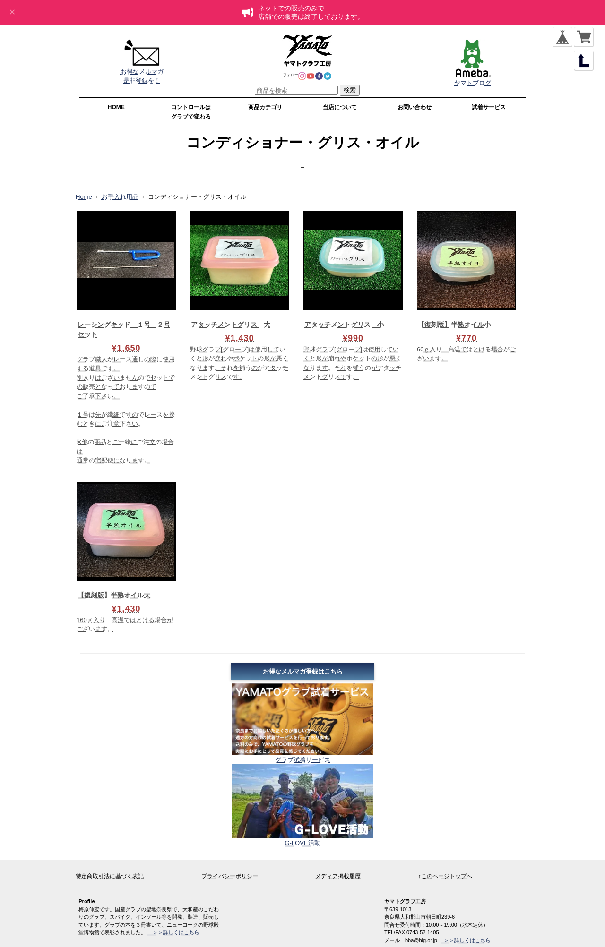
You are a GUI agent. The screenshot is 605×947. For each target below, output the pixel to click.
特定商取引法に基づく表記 (110, 876)
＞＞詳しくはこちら (465, 940)
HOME (116, 107)
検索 (350, 90)
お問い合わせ (415, 107)
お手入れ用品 (120, 196)
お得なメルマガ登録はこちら (303, 671)
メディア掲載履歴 (338, 876)
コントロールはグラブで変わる (191, 112)
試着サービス (489, 107)
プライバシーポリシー (229, 876)
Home (84, 196)
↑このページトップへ (445, 876)
